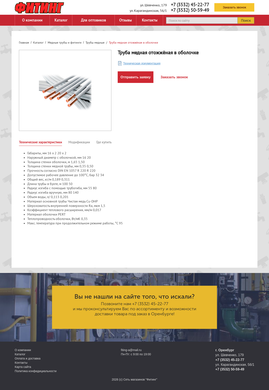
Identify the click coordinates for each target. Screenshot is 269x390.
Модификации (79, 142)
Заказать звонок (234, 7)
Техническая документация (141, 63)
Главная (24, 42)
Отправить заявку (135, 77)
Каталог (60, 20)
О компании (32, 20)
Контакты (149, 20)
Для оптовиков (93, 20)
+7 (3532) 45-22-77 (190, 5)
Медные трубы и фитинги (65, 42)
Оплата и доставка (27, 358)
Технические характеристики (40, 142)
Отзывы (125, 20)
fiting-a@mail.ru (131, 350)
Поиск (246, 20)
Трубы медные (95, 42)
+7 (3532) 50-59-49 (190, 10)
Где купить (103, 142)
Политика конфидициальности (36, 371)
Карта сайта (23, 367)
